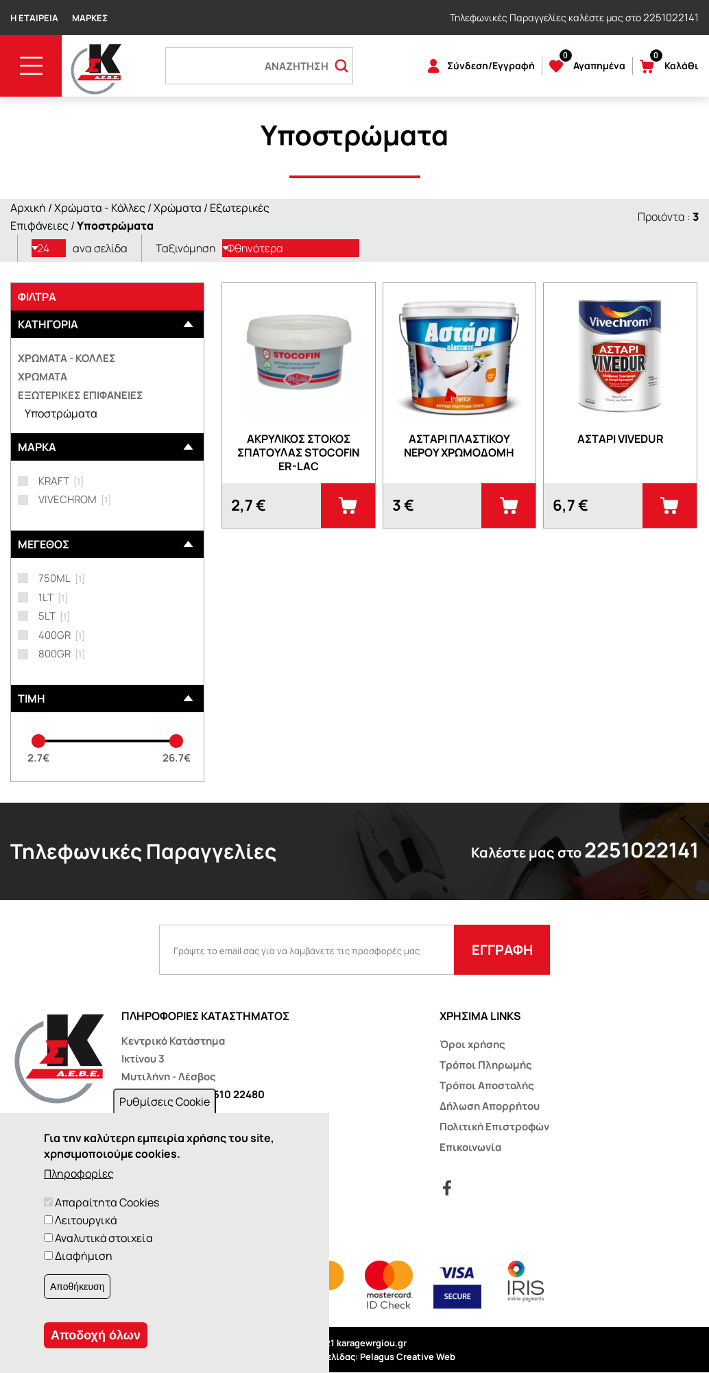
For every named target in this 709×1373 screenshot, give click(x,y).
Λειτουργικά (86, 1220)
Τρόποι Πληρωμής (486, 1065)
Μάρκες (90, 18)
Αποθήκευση (77, 1286)
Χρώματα (178, 207)
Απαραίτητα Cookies (107, 1202)
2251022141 (671, 17)
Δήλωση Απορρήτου (490, 1106)
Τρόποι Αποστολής (487, 1085)
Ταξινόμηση (185, 248)
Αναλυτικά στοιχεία (104, 1238)
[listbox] (49, 248)
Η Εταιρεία (34, 18)
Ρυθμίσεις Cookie (164, 1101)
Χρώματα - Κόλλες (99, 207)
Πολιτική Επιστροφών (494, 1126)
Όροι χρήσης (472, 1044)
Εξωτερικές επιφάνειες (80, 395)
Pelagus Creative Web (407, 1356)
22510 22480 (233, 1094)
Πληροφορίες (79, 1173)
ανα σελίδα (100, 248)
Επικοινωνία (470, 1147)
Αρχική (28, 207)
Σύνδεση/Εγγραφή (491, 65)
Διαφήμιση (83, 1255)
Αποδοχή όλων (96, 1335)
